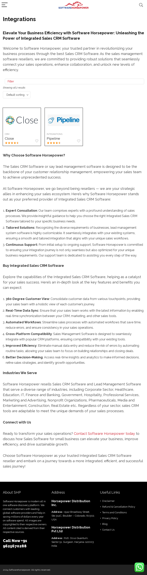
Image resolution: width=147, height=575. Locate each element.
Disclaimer (108, 501)
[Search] (141, 5)
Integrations (55, 134)
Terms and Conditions (114, 512)
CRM (7, 134)
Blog (105, 524)
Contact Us (108, 529)
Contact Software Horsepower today (104, 434)
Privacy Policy (110, 518)
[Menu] (4, 5)
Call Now (12, 540)
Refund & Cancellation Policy (118, 506)
